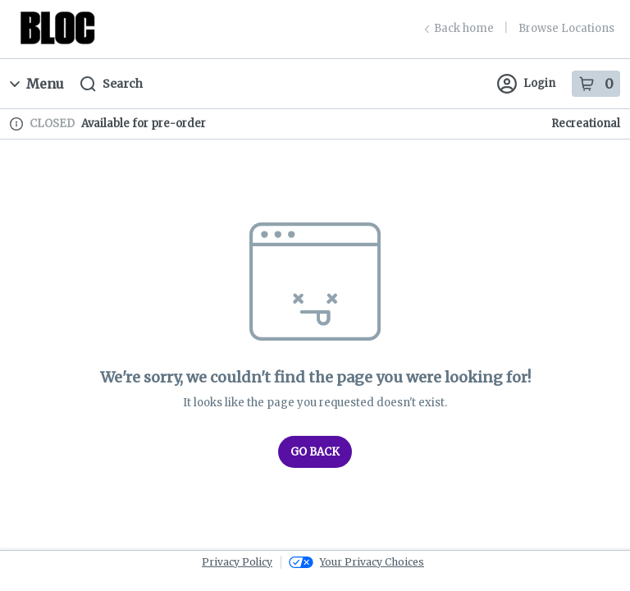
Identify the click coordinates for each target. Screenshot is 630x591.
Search (111, 84)
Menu (37, 84)
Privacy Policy (237, 562)
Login (526, 84)
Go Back (315, 452)
